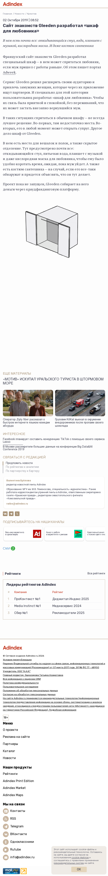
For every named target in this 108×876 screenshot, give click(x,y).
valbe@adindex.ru (17, 504)
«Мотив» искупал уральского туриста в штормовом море (53, 381)
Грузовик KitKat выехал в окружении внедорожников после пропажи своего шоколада (79, 422)
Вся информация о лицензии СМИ (22, 679)
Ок (79, 869)
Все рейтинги (96, 573)
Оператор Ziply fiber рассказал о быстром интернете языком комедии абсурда (26, 422)
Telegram (17, 826)
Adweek (9, 72)
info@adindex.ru (22, 857)
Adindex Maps (13, 795)
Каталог (9, 751)
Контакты (17, 811)
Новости (19, 13)
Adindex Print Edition (18, 781)
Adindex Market (14, 788)
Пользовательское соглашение (20, 686)
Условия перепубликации (17, 659)
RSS (13, 819)
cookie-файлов (80, 857)
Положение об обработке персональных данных (30, 690)
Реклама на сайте (16, 737)
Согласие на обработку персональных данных (29, 694)
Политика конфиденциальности (21, 682)
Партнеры (10, 744)
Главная (7, 13)
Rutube (15, 849)
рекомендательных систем (69, 863)
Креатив (32, 13)
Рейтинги (10, 774)
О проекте (10, 730)
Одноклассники (22, 842)
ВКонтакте (18, 834)
